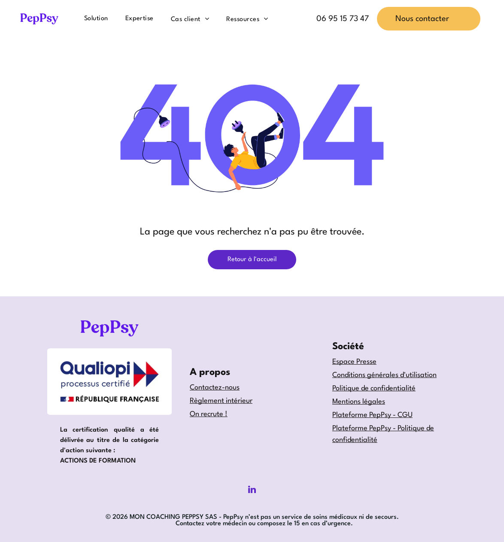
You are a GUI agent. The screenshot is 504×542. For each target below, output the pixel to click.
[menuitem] (96, 18)
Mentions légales (358, 401)
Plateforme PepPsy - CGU (372, 415)
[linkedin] (252, 491)
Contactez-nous (215, 387)
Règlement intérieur (221, 401)
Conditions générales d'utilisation (384, 375)
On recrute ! (209, 414)
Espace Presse (354, 361)
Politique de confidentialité (374, 388)
